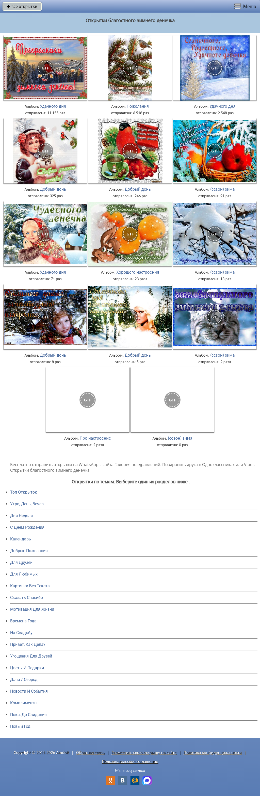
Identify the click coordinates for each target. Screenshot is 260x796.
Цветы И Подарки (27, 667)
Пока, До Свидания (28, 714)
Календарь (20, 539)
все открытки (22, 6)
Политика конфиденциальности (213, 752)
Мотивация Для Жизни (32, 609)
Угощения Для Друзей (31, 656)
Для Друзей (21, 562)
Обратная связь (90, 752)
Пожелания (138, 106)
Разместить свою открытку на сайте (143, 752)
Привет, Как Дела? (27, 644)
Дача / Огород (24, 679)
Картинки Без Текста (30, 585)
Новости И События (29, 691)
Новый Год (20, 726)
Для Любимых (24, 574)
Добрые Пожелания (29, 550)
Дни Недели (21, 515)
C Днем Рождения (27, 527)
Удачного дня (53, 106)
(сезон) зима (222, 189)
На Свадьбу (21, 632)
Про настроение (95, 438)
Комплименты (23, 703)
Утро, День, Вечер (27, 503)
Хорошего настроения (137, 272)
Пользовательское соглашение (130, 761)
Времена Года (23, 621)
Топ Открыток (23, 492)
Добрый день (53, 189)
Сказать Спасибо (26, 597)
